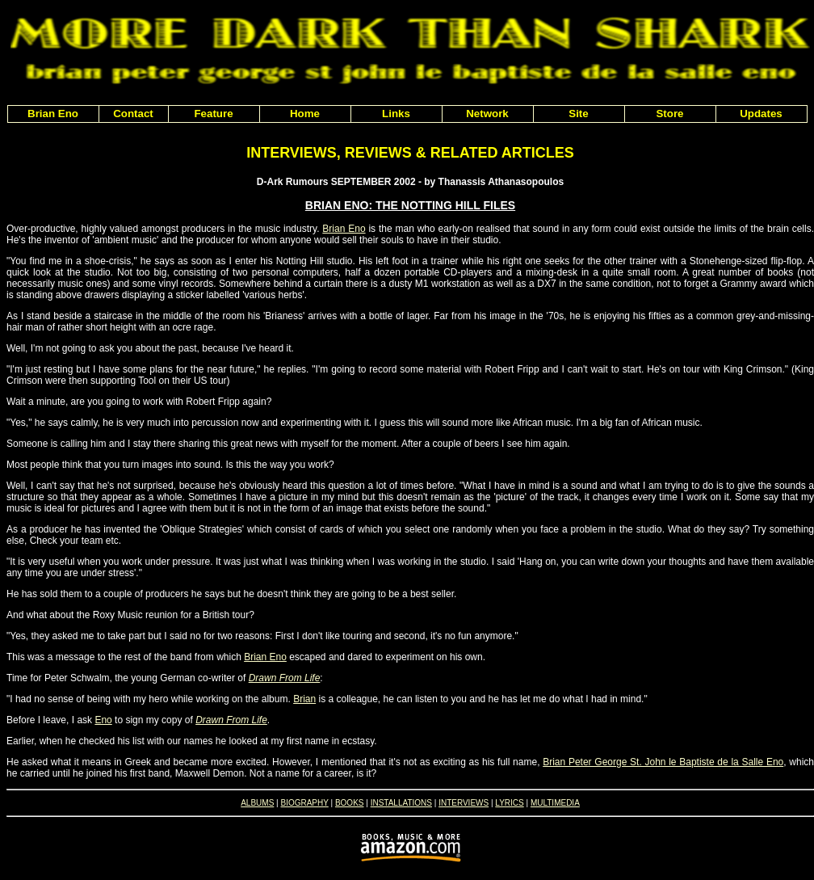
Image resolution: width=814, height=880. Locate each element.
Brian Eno (343, 228)
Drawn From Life (285, 678)
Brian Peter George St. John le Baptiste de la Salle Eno (663, 762)
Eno (102, 720)
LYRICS (509, 802)
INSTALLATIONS (401, 802)
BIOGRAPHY (304, 802)
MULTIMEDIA (555, 802)
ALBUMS (257, 802)
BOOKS (349, 802)
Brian (304, 699)
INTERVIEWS (463, 802)
